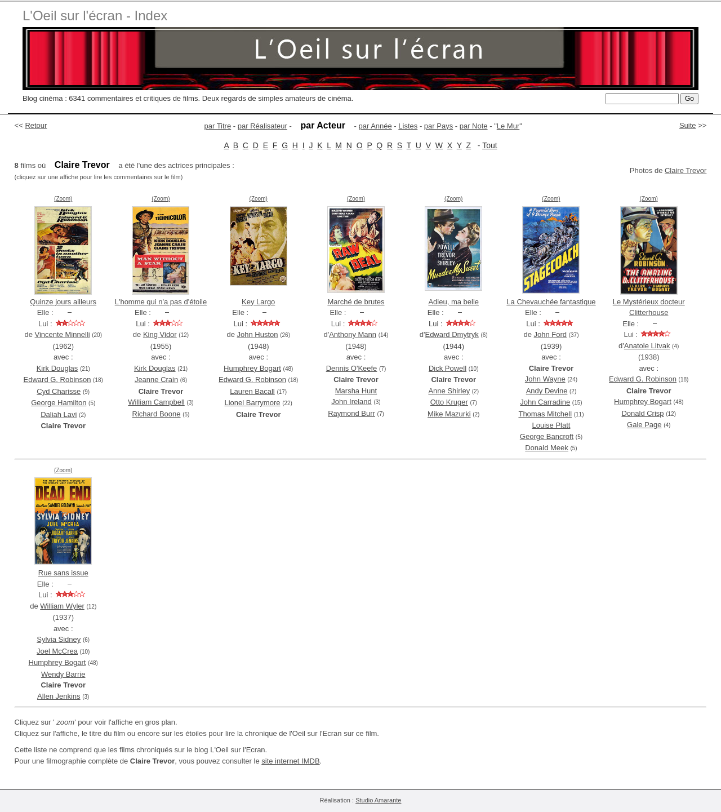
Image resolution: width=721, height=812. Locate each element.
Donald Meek (546, 447)
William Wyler (62, 606)
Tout (489, 145)
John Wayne (545, 379)
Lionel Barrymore (253, 402)
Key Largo (258, 302)
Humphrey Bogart (252, 368)
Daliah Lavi (59, 414)
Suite (687, 125)
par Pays (438, 126)
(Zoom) (63, 199)
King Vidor (160, 334)
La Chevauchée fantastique (550, 302)
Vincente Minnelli (62, 334)
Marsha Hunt (356, 391)
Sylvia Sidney (59, 639)
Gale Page (644, 424)
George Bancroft (546, 436)
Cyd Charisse (59, 391)
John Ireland (351, 401)
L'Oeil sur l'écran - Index (95, 15)
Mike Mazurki (449, 414)
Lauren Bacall (252, 391)
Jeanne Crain (156, 379)
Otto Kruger (449, 402)
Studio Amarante (378, 800)
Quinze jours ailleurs (63, 302)
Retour (36, 125)
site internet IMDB (290, 761)
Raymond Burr (351, 413)
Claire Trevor (685, 170)
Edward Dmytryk (451, 334)
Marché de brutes (355, 302)
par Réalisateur (262, 126)
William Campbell (156, 402)
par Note (474, 126)
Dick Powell (447, 368)
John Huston (257, 334)
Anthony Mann (352, 334)
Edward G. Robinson (57, 379)
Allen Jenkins (59, 696)
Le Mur (508, 126)
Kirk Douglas (57, 368)
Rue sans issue (63, 573)
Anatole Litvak (647, 345)
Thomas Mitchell (545, 414)
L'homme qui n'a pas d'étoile (161, 302)
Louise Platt (551, 425)
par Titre (218, 126)
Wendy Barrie (63, 674)
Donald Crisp (642, 413)
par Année (374, 126)
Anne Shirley (449, 391)
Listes (407, 126)
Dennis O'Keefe (351, 368)
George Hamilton (58, 402)
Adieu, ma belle (453, 302)
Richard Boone (156, 414)
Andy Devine (547, 391)
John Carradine (545, 402)
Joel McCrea (57, 651)
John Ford (550, 334)
